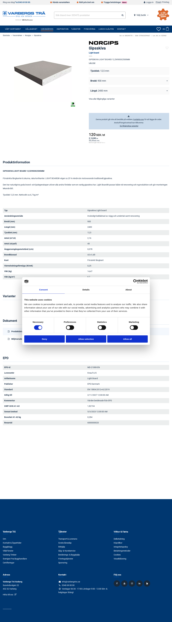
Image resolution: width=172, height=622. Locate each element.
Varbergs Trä (9, 531)
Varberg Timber (9, 555)
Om (4, 539)
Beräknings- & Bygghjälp (69, 555)
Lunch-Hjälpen (106, 29)
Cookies (117, 555)
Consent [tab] (43, 289)
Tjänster (75, 29)
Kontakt (121, 29)
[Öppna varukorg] (165, 29)
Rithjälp (61, 547)
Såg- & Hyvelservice (66, 551)
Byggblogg (7, 547)
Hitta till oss (8, 594)
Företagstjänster (65, 559)
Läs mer (92, 63)
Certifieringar (8, 563)
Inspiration (63, 29)
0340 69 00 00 (23, 2)
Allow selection (86, 339)
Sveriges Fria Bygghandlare (15, 559)
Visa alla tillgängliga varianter (102, 99)
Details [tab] (86, 289)
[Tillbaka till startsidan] (24, 14)
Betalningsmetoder (122, 551)
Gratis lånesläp (65, 543)
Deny (44, 339)
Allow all (127, 339)
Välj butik (141, 15)
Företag (165, 2)
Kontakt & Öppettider (12, 543)
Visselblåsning (120, 559)
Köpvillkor (118, 543)
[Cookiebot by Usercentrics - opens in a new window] (135, 281)
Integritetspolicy (121, 547)
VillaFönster (8, 551)
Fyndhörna (89, 29)
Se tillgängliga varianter (129, 126)
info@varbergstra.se (71, 582)
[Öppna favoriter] (159, 29)
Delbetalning (119, 539)
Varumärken (47, 29)
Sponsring (62, 563)
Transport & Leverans (67, 539)
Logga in (150, 2)
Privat (158, 2)
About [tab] (128, 289)
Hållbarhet (31, 29)
